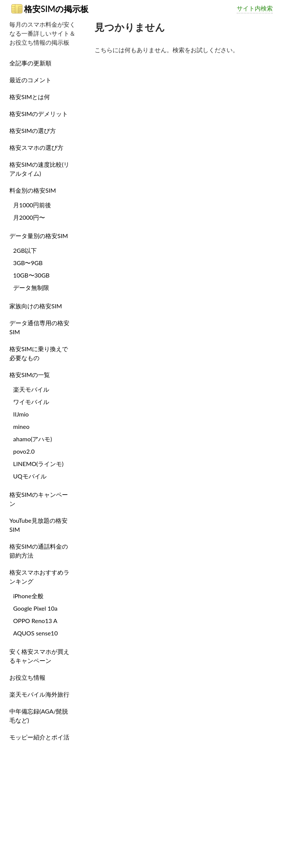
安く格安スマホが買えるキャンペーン (39, 656)
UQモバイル (30, 476)
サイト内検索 (255, 8)
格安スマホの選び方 (36, 147)
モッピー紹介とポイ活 (39, 737)
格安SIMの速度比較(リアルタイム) (39, 169)
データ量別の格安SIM (38, 235)
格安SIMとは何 (29, 96)
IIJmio (21, 414)
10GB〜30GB (31, 275)
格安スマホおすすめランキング (39, 577)
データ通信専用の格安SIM (39, 327)
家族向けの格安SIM (35, 305)
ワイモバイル (31, 401)
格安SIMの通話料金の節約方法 (38, 551)
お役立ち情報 (27, 677)
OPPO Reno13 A (35, 620)
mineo (21, 426)
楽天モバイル (31, 389)
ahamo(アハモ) (32, 438)
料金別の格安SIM (32, 190)
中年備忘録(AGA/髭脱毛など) (38, 716)
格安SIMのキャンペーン (38, 499)
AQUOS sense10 (35, 633)
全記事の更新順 (30, 62)
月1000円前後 (32, 204)
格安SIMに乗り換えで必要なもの (38, 353)
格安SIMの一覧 (29, 374)
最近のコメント (30, 79)
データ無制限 (31, 287)
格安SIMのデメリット (38, 113)
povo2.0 (24, 451)
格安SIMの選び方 (32, 130)
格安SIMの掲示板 (50, 9)
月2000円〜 (29, 217)
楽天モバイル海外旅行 (39, 694)
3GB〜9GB (28, 262)
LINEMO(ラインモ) (38, 463)
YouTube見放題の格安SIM (38, 525)
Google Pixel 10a (35, 608)
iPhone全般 (28, 595)
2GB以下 (25, 250)
